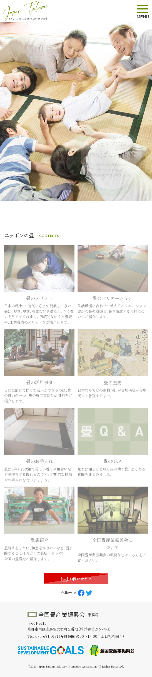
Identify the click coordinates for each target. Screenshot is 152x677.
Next (143, 112)
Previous (8, 112)
